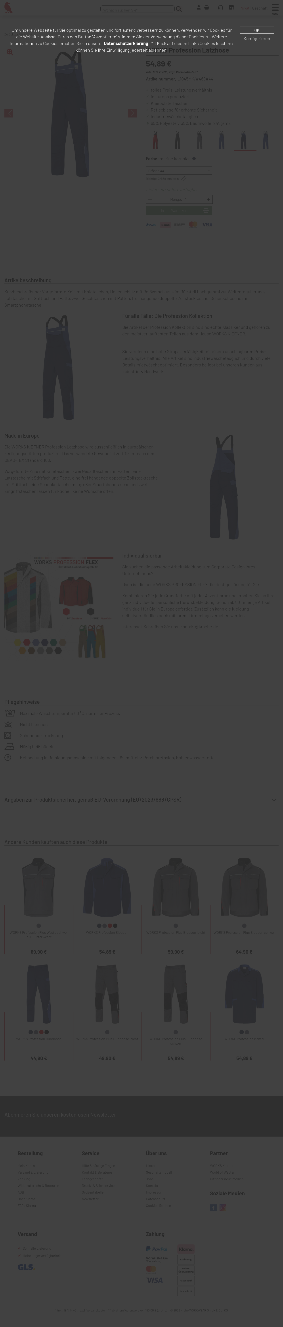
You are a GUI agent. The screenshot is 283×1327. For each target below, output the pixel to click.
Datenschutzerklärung (126, 43)
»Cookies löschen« (215, 43)
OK (257, 30)
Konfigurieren (257, 38)
